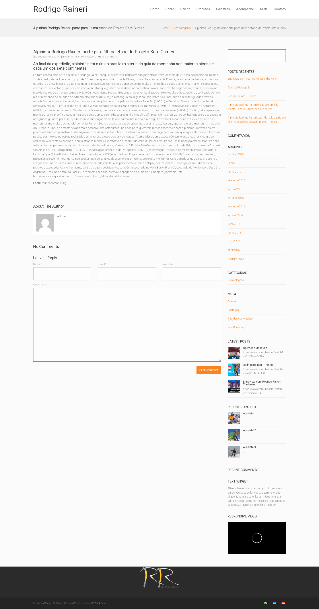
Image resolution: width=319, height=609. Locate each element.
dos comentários (240, 318)
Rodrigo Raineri (60, 9)
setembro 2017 (236, 180)
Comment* (40, 284)
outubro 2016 (236, 197)
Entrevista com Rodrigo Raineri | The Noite (252, 78)
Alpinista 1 (249, 413)
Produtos (203, 9)
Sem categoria (182, 28)
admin (70, 56)
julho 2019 (234, 163)
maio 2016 (234, 241)
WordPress (100, 603)
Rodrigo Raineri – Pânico (242, 96)
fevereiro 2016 (236, 258)
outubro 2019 (236, 154)
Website (168, 264)
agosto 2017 (235, 189)
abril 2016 (234, 250)
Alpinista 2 (249, 430)
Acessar (232, 301)
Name (37, 264)
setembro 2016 (236, 206)
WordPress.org (236, 327)
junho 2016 (234, 232)
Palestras (223, 9)
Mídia (264, 9)
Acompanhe (245, 9)
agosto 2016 (235, 215)
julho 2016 (234, 224)
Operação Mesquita (239, 87)
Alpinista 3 (249, 447)
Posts (234, 310)
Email (102, 264)
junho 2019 (234, 171)
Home (154, 9)
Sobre (169, 9)
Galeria (185, 9)
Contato (280, 9)
